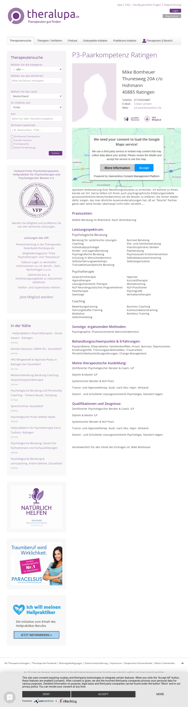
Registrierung (172, 4)
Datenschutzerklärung (96, 663)
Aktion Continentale (164, 663)
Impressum (116, 663)
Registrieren (172, 16)
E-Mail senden (143, 104)
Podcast (72, 40)
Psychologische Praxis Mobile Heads (33, 417)
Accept (144, 168)
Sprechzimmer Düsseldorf (27, 406)
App (119, 4)
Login (175, 10)
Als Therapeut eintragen (16, 663)
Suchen (55, 153)
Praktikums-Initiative (124, 40)
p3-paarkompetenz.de (147, 107)
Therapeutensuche (20, 40)
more (160, 694)
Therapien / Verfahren (49, 40)
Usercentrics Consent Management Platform (133, 176)
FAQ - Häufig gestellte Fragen (143, 4)
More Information (117, 168)
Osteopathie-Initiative (95, 40)
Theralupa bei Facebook (44, 663)
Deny (46, 694)
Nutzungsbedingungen (70, 663)
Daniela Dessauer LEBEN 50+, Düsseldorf (36, 349)
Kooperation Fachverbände (138, 663)
